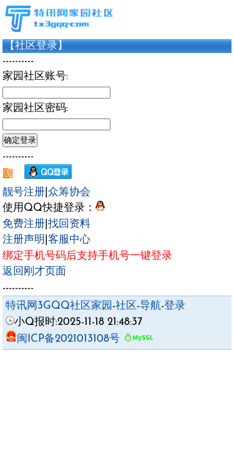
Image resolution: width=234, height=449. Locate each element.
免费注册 (23, 224)
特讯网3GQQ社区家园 (59, 306)
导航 (150, 306)
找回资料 (69, 224)
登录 (174, 306)
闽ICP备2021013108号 (63, 339)
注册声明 (23, 239)
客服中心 (69, 239)
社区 (126, 306)
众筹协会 (69, 192)
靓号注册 (23, 192)
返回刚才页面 (34, 271)
